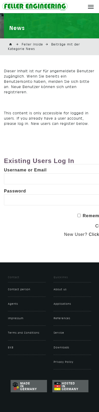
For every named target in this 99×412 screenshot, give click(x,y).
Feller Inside (32, 44)
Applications (62, 304)
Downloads (61, 347)
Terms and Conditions (23, 333)
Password (15, 191)
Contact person (19, 289)
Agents (13, 304)
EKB (10, 347)
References (62, 318)
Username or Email (25, 170)
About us (60, 289)
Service (59, 333)
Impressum (15, 318)
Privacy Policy (63, 362)
